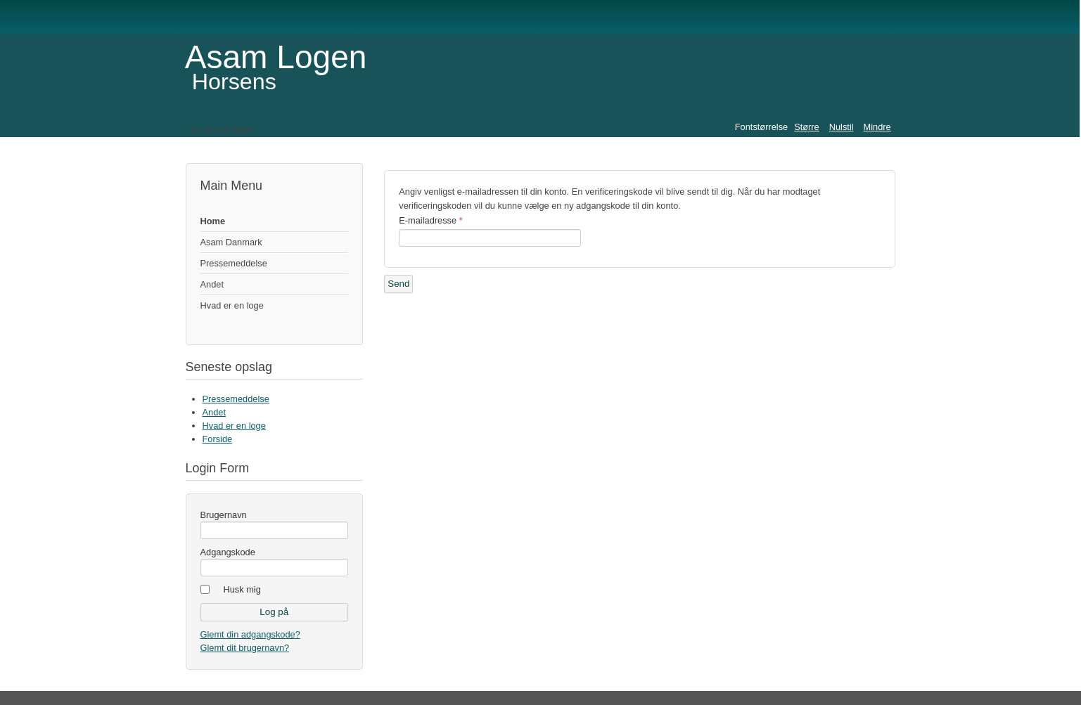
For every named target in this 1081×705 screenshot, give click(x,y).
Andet (212, 284)
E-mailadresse (430, 220)
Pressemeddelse (233, 263)
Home (213, 221)
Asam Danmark (231, 242)
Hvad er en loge (232, 305)
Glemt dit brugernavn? (245, 647)
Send (398, 283)
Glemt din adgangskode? (250, 634)
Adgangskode (227, 552)
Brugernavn (223, 515)
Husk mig (242, 589)
